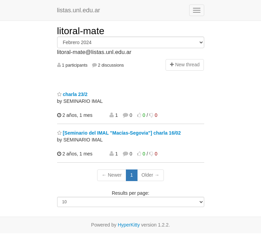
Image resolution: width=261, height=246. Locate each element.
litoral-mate (80, 31)
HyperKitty (129, 225)
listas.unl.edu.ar (78, 10)
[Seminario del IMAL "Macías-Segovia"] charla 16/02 (119, 133)
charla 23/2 (72, 94)
